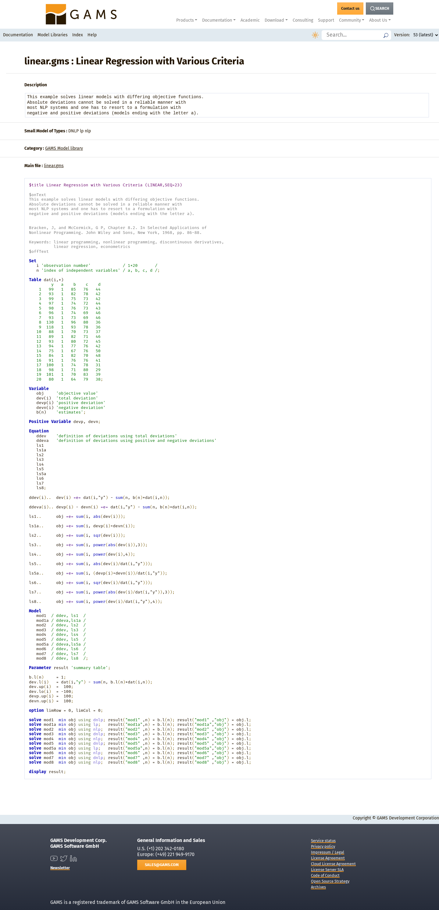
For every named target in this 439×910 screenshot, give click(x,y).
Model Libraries (52, 35)
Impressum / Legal (327, 852)
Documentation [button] (217, 20)
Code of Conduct (325, 875)
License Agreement (328, 858)
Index (77, 35)
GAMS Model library (64, 148)
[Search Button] (379, 8)
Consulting (303, 20)
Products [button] (185, 20)
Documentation (18, 35)
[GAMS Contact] (350, 8)
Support (326, 20)
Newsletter (60, 867)
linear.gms (54, 165)
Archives (318, 887)
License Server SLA (327, 869)
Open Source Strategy (330, 881)
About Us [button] (378, 20)
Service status (323, 840)
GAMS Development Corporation (408, 818)
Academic (250, 20)
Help (92, 35)
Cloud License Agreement (333, 864)
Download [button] (274, 20)
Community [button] (350, 20)
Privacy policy (323, 846)
